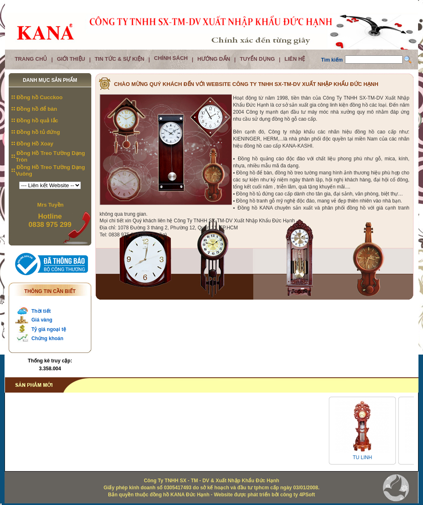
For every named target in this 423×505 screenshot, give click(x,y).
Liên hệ (295, 59)
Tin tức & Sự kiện (119, 59)
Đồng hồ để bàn (37, 109)
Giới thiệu (71, 59)
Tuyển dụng (257, 59)
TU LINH (365, 457)
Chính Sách (171, 58)
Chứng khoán (47, 338)
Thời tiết (41, 311)
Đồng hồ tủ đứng (38, 132)
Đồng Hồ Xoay (35, 144)
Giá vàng (41, 320)
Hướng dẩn (213, 59)
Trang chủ (31, 59)
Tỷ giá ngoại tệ (48, 329)
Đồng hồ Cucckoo (39, 97)
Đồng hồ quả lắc (37, 120)
